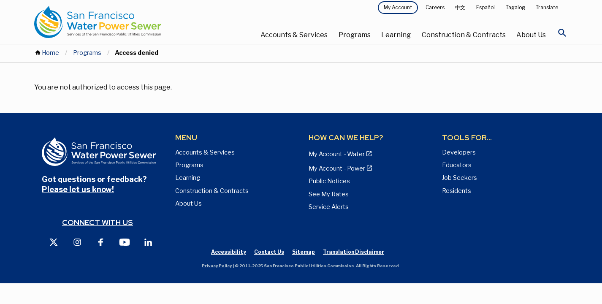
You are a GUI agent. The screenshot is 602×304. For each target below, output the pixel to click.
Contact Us (269, 252)
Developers (459, 152)
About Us (531, 35)
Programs (355, 35)
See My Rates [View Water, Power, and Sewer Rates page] (329, 194)
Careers (435, 7)
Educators (457, 165)
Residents (456, 191)
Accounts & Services (294, 35)
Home (50, 53)
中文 (460, 7)
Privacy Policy (217, 265)
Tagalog (515, 7)
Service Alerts (329, 207)
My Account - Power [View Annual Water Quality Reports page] (337, 168)
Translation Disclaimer (353, 252)
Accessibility (228, 252)
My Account (398, 7)
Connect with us (97, 222)
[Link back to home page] (123, 22)
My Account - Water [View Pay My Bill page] (337, 154)
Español (485, 7)
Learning (396, 35)
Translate (547, 7)
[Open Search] (562, 35)
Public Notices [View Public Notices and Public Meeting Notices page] (329, 181)
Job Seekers (459, 178)
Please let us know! (78, 189)
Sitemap (303, 252)
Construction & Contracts (464, 35)
